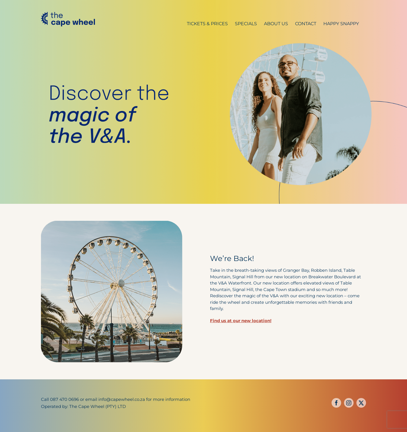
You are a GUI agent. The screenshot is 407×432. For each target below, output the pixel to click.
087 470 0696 (64, 399)
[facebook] (336, 403)
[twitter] (361, 403)
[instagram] (349, 403)
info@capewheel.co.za (121, 399)
